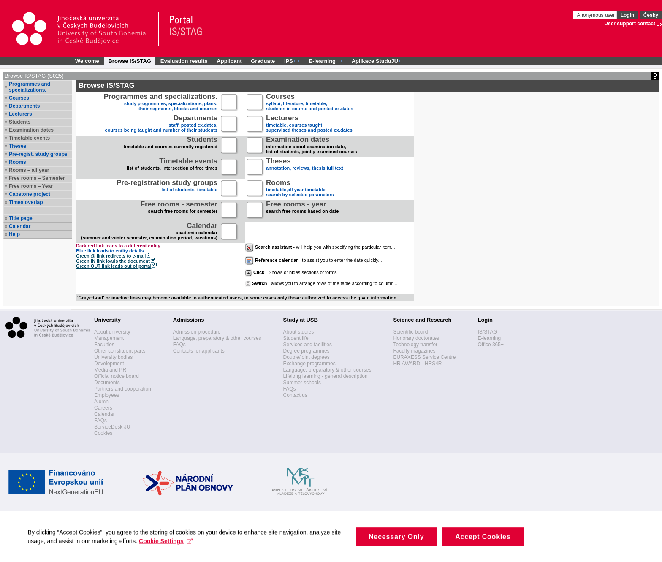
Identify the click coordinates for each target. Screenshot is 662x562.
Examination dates (31, 130)
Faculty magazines (414, 351)
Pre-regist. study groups (38, 154)
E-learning (489, 338)
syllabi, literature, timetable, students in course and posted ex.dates (309, 103)
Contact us (295, 395)
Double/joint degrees (306, 357)
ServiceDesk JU (112, 427)
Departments (24, 106)
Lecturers (20, 114)
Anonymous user (596, 15)
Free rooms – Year (31, 186)
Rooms (17, 162)
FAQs (100, 421)
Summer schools (302, 383)
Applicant (229, 61)
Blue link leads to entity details (110, 250)
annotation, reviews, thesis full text (304, 167)
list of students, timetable (167, 189)
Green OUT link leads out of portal (113, 266)
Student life (296, 338)
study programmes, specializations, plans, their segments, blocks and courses (160, 103)
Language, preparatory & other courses (217, 338)
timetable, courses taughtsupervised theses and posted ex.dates (309, 124)
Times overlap (26, 202)
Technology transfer (415, 345)
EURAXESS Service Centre (424, 357)
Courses (19, 98)
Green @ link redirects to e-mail (111, 255)
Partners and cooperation (122, 389)
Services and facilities (307, 345)
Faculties (104, 345)
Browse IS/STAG (129, 61)
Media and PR (110, 370)
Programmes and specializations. (29, 87)
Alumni (102, 402)
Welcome (87, 61)
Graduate (263, 61)
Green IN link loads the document (113, 260)
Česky (650, 15)
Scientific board (410, 332)
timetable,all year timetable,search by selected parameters (300, 189)
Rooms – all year (29, 170)
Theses (17, 146)
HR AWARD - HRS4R (417, 364)
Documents (107, 383)
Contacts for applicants (199, 351)
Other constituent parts (119, 351)
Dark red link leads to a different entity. (118, 245)
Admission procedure (197, 332)
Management (109, 338)
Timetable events (29, 138)
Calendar (19, 226)
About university (112, 332)
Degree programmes (306, 351)
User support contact (629, 24)
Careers (103, 408)
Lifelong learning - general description (325, 376)
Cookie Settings (168, 549)
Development (109, 364)
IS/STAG (487, 332)
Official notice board (116, 376)
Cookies (103, 433)
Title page (21, 218)
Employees (106, 395)
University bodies (113, 357)
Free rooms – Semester (37, 178)
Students (19, 122)
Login (628, 15)
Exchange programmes (309, 364)
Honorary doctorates (416, 338)
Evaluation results (184, 61)
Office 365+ (491, 345)
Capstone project (29, 194)
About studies (298, 332)
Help (14, 234)
